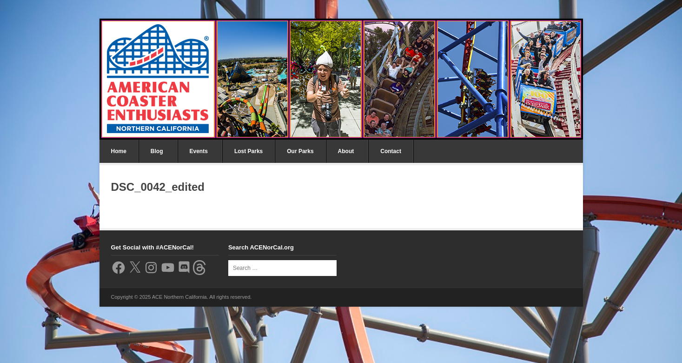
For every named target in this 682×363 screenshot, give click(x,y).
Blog (157, 151)
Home (118, 151)
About (346, 151)
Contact (390, 151)
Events (199, 151)
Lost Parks (248, 151)
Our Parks (300, 151)
